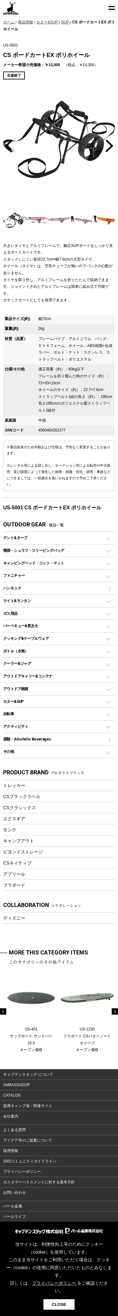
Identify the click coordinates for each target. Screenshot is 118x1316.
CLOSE (59, 1304)
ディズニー (14, 918)
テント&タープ (15, 537)
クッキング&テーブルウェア (26, 638)
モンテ (9, 829)
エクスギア (14, 818)
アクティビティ (15, 726)
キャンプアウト (18, 840)
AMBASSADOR (16, 1085)
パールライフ (14, 1216)
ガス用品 (10, 613)
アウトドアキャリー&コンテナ (27, 676)
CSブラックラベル (21, 796)
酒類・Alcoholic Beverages (27, 739)
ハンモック (12, 588)
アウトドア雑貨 (15, 688)
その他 (8, 751)
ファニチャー (14, 575)
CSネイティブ (17, 863)
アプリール (14, 874)
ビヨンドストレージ (23, 851)
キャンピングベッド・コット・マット (33, 563)
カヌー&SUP (13, 701)
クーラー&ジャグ (17, 663)
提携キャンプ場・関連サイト (27, 1106)
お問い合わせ (14, 1192)
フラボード (14, 885)
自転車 (8, 713)
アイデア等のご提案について (27, 1140)
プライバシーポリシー (22, 1171)
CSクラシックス (19, 807)
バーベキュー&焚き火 (20, 625)
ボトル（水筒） (15, 651)
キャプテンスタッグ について (28, 1074)
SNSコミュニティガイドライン (29, 1161)
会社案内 (10, 1116)
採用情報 (10, 1151)
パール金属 (12, 1206)
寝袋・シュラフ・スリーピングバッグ (33, 550)
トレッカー (14, 785)
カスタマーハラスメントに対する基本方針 (39, 1182)
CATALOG (12, 1095)
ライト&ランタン (17, 600)
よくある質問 (14, 1130)
